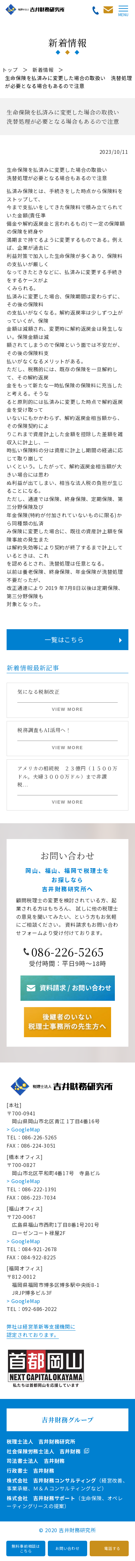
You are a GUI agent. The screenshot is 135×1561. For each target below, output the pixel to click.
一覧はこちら (64, 639)
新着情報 (42, 69)
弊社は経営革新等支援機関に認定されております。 (41, 1330)
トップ (10, 69)
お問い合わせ (67, 1548)
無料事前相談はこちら (26, 1548)
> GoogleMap (23, 1129)
